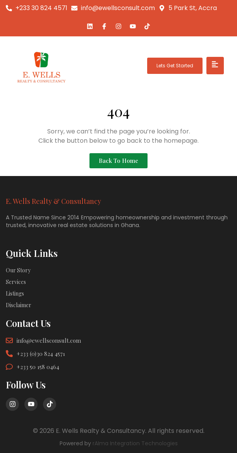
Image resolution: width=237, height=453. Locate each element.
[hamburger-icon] (215, 65)
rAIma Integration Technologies (135, 443)
